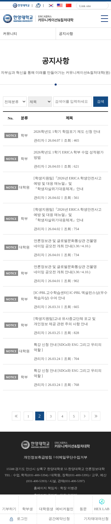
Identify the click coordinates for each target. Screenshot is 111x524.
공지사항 (66, 34)
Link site (85, 6)
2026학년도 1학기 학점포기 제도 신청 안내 (67, 132)
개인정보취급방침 (38, 457)
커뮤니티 (10, 34)
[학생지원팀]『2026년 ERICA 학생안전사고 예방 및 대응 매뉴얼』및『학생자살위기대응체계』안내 (68, 183)
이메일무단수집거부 (71, 457)
